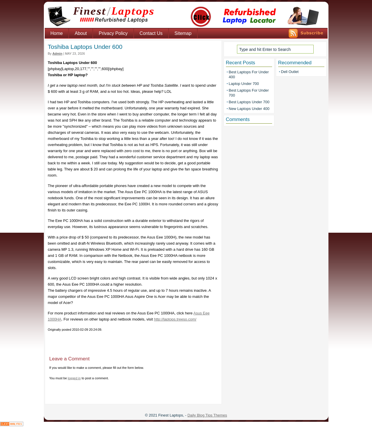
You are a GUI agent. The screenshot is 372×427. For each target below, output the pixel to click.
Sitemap (183, 33)
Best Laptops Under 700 (249, 102)
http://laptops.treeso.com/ (175, 319)
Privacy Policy (113, 33)
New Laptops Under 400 (249, 108)
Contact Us (151, 33)
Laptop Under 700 (244, 83)
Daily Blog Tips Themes (207, 415)
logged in (74, 378)
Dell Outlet (290, 72)
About (81, 33)
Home (57, 33)
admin (57, 53)
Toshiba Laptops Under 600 (85, 46)
